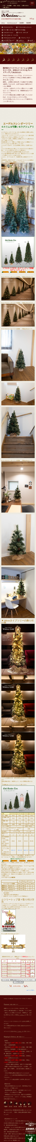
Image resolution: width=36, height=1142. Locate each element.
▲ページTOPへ (30, 990)
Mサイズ (26, 850)
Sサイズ (13, 850)
